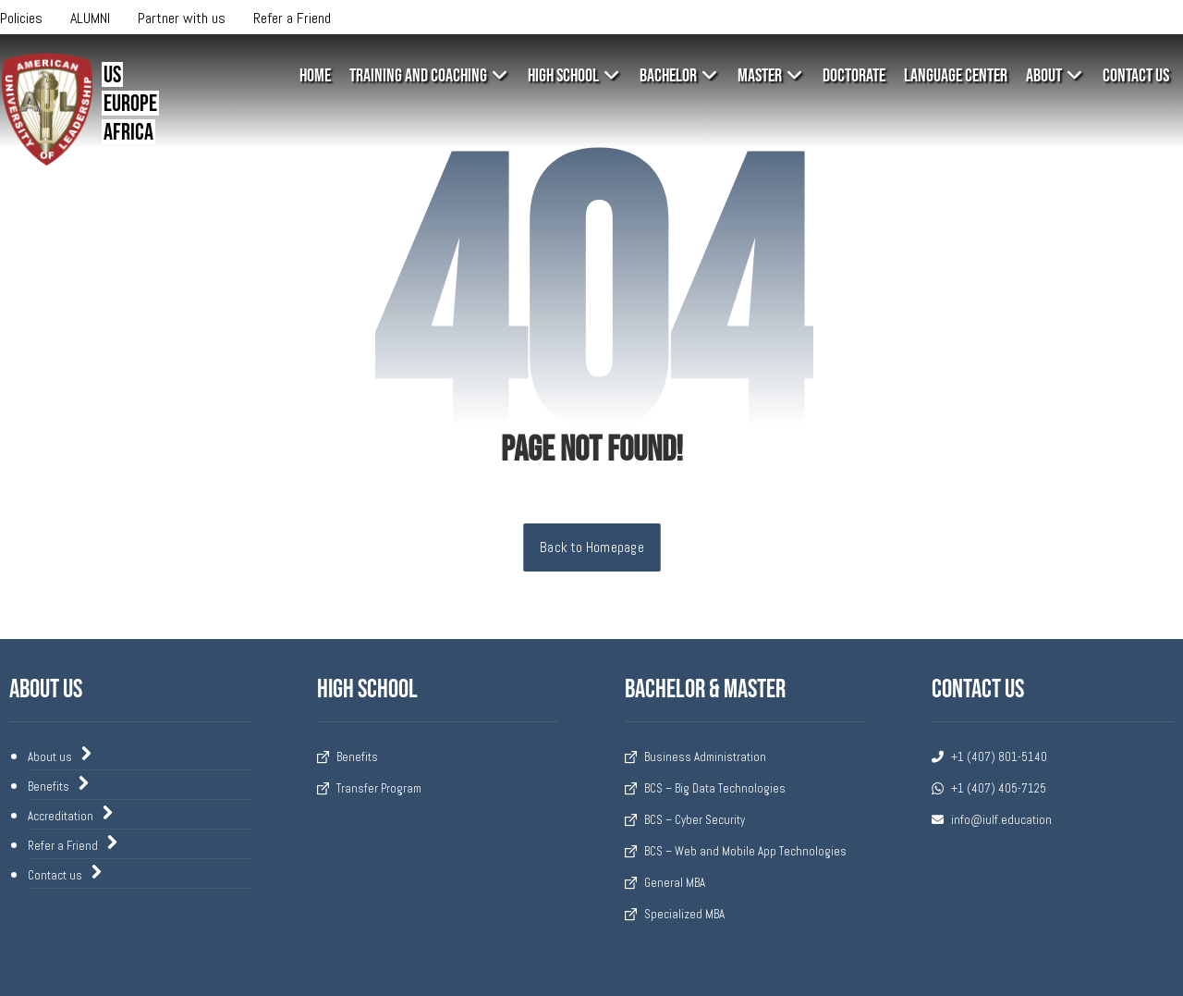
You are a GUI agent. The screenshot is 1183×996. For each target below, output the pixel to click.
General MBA (665, 883)
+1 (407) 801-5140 (989, 758)
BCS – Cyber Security (685, 821)
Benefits (59, 787)
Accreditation (71, 817)
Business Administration (695, 758)
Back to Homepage (592, 547)
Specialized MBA (675, 915)
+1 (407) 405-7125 (989, 789)
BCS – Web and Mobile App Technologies (736, 852)
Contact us (66, 878)
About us (60, 756)
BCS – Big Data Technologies (705, 789)
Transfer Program (369, 789)
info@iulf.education (992, 821)
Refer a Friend (73, 848)
